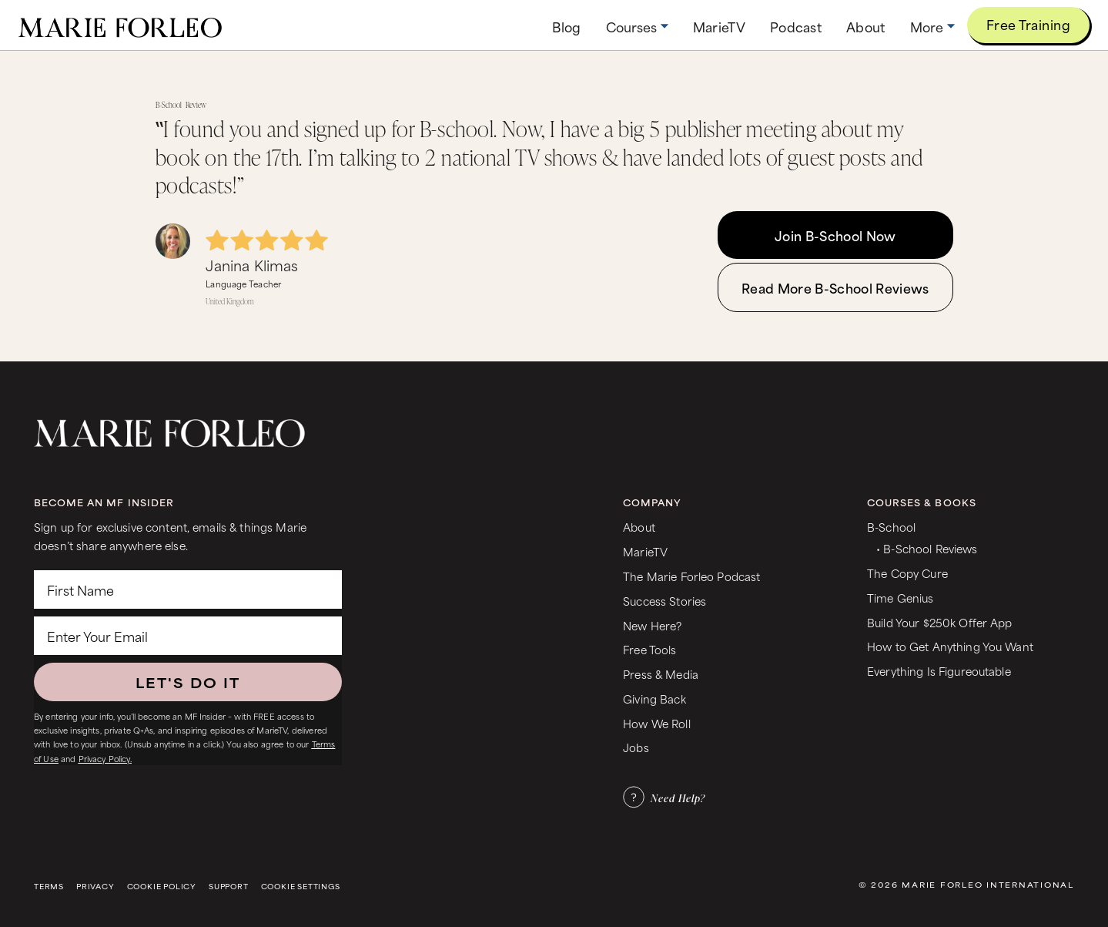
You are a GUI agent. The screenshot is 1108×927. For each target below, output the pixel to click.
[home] (120, 25)
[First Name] (188, 589)
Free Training (1028, 24)
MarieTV (645, 551)
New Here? (652, 625)
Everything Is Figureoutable (939, 671)
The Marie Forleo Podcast (691, 576)
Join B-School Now (835, 235)
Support (229, 887)
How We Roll (657, 723)
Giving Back (654, 698)
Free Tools (649, 649)
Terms (49, 887)
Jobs (636, 747)
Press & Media (660, 674)
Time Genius (900, 597)
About (639, 527)
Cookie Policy (161, 887)
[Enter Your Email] (188, 635)
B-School (891, 527)
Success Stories (664, 601)
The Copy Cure (907, 573)
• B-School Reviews (926, 548)
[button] (637, 27)
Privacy (95, 887)
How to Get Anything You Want (950, 646)
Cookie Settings (300, 887)
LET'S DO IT (188, 682)
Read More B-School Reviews (835, 287)
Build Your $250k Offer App (940, 622)
